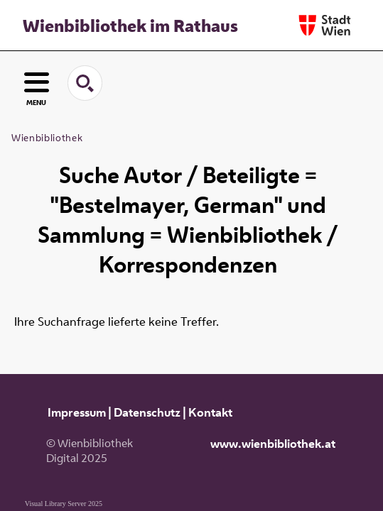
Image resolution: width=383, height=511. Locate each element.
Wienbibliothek (46, 137)
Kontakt (210, 412)
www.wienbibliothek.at (272, 443)
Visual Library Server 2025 (63, 503)
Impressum (77, 412)
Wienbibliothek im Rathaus (130, 25)
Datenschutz (147, 412)
